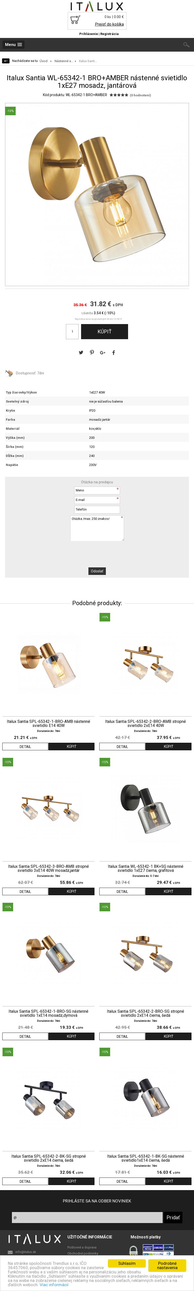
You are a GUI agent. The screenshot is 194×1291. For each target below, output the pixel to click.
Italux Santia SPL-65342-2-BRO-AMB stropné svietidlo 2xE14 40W (145, 724)
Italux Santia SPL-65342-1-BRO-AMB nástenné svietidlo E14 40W (48, 724)
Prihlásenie (88, 34)
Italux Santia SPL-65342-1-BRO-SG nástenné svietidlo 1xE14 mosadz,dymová (48, 1013)
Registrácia (109, 34)
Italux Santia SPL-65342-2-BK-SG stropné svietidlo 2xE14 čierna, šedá (48, 1158)
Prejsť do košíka (109, 24)
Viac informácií (54, 1284)
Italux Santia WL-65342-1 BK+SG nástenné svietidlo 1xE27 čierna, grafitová (145, 869)
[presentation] (97, 551)
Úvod (43, 61)
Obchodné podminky (82, 1253)
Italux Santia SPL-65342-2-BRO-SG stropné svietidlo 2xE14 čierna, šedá (145, 1013)
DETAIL (25, 747)
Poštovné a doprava (81, 1247)
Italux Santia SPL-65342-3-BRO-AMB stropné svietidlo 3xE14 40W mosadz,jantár (48, 869)
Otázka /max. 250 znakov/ (97, 528)
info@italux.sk (25, 1252)
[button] (184, 108)
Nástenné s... (64, 61)
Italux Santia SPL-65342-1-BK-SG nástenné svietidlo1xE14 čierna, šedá (145, 1158)
